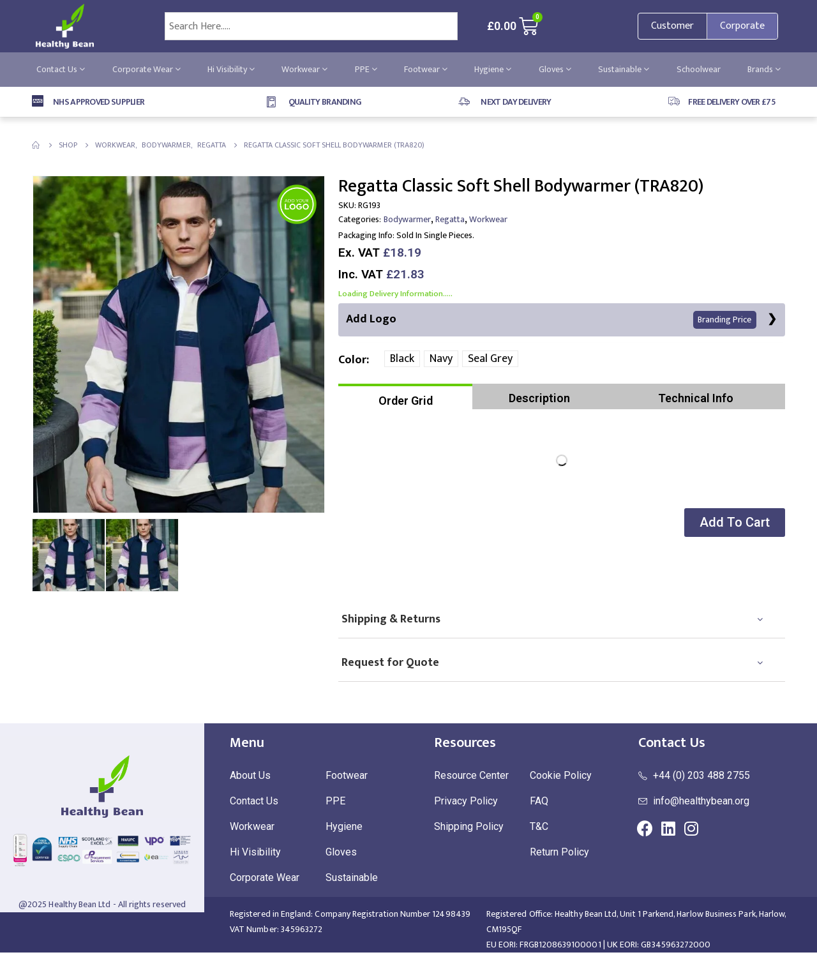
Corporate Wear (146, 69)
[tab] (405, 397)
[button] (733, 523)
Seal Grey (490, 359)
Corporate (742, 25)
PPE (366, 69)
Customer (672, 25)
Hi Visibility (231, 69)
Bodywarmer (407, 219)
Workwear (304, 69)
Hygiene (492, 69)
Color (352, 360)
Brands (764, 69)
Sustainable (623, 69)
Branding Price (724, 320)
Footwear (425, 69)
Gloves (555, 69)
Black (402, 359)
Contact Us (60, 69)
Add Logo (551, 319)
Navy (441, 359)
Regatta (450, 219)
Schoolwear (699, 69)
